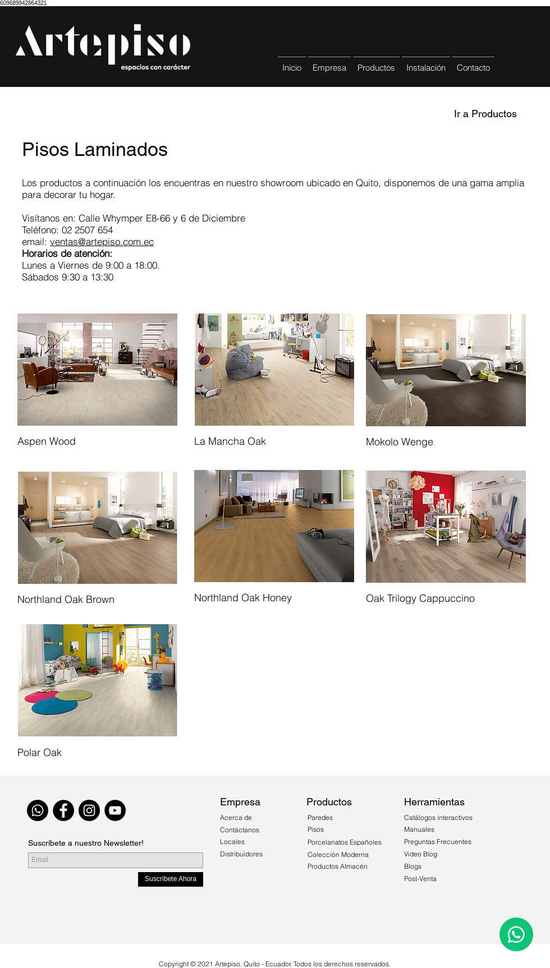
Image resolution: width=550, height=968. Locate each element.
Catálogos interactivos (438, 817)
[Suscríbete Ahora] (170, 879)
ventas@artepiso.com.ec (102, 241)
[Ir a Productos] (485, 114)
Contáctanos (239, 830)
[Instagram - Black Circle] (89, 810)
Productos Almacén (338, 866)
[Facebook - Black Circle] (63, 810)
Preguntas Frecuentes (437, 841)
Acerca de (237, 817)
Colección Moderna (338, 854)
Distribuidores (241, 854)
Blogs (412, 866)
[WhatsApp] (37, 810)
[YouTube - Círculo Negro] (115, 810)
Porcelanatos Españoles (345, 842)
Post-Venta (420, 878)
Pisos (316, 829)
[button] (376, 62)
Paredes (320, 817)
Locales (232, 841)
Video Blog (420, 854)
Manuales (419, 829)
